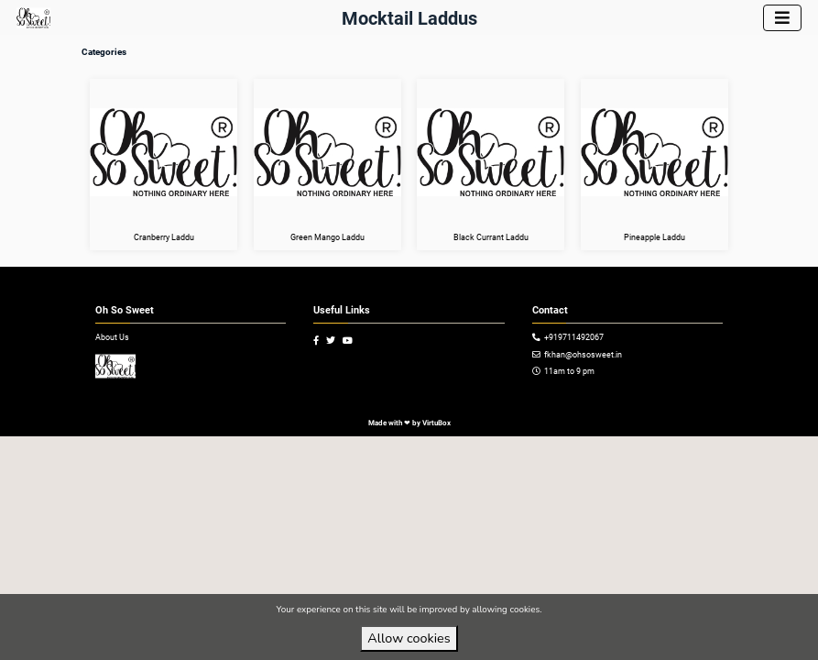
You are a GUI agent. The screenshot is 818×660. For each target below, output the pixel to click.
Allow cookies (408, 638)
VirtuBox (436, 423)
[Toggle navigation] (782, 18)
